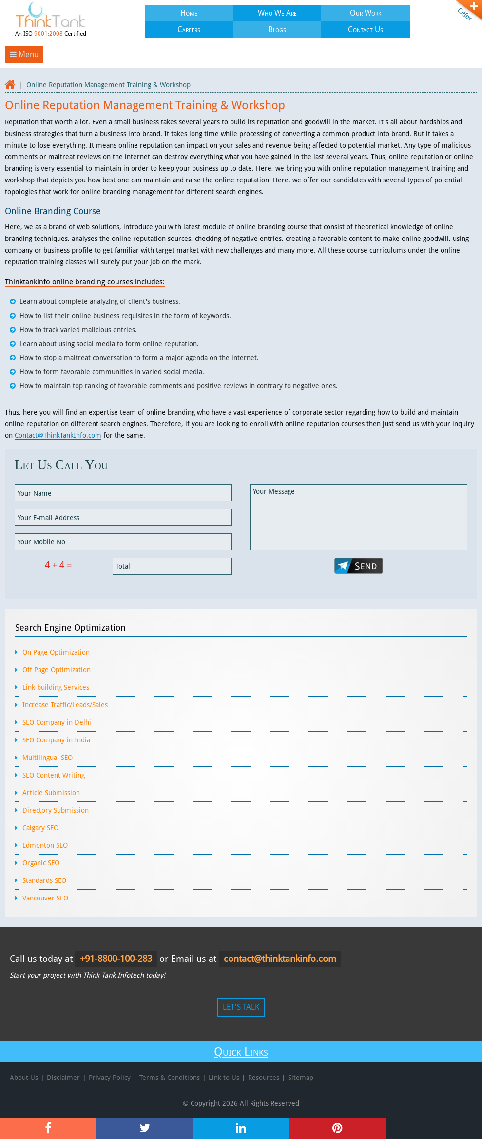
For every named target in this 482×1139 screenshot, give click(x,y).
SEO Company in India (56, 740)
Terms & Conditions (169, 1077)
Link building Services (55, 687)
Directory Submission (55, 810)
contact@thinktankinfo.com (280, 958)
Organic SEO (40, 863)
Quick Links (241, 1052)
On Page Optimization (56, 652)
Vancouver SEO (45, 898)
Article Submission (51, 793)
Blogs (277, 29)
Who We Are (277, 13)
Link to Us (224, 1077)
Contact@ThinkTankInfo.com (58, 435)
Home (188, 13)
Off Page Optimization (56, 670)
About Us (24, 1077)
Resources (263, 1077)
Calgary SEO (40, 828)
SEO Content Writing (53, 775)
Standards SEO (44, 880)
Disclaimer (63, 1077)
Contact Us (365, 29)
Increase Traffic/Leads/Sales (65, 705)
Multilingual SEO (47, 757)
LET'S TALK (241, 1007)
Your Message (358, 517)
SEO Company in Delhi (56, 722)
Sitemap (300, 1077)
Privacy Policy (110, 1077)
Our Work (365, 13)
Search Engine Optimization (70, 627)
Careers (188, 29)
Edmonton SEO (45, 845)
